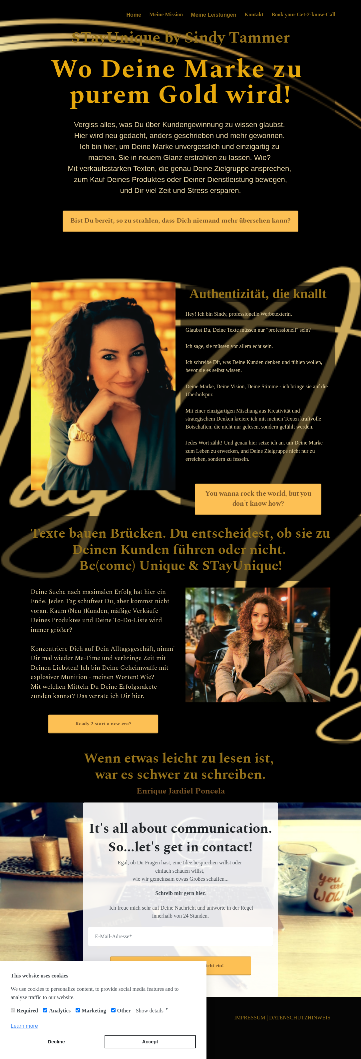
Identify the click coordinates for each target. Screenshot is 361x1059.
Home (133, 15)
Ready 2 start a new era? (103, 723)
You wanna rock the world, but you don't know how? (258, 498)
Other (124, 1010)
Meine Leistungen (213, 15)
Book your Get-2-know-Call (303, 14)
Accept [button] (150, 1041)
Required (27, 1010)
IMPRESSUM (250, 1017)
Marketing (94, 1010)
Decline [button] (56, 1041)
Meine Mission (166, 14)
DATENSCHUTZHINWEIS (299, 1017)
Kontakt (253, 14)
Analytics (60, 1010)
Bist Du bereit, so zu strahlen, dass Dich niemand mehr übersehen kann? (180, 221)
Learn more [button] (24, 1026)
